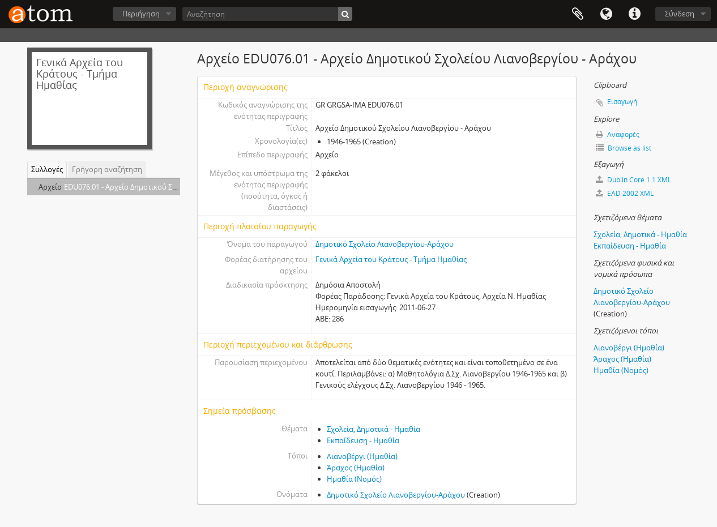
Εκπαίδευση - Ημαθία (363, 440)
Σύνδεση (679, 13)
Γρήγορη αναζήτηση (107, 169)
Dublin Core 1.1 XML (633, 180)
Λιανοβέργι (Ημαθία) (362, 456)
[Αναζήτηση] (267, 14)
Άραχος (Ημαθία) (356, 467)
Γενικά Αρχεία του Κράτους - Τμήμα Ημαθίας (391, 259)
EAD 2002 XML (625, 193)
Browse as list (623, 148)
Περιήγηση (141, 13)
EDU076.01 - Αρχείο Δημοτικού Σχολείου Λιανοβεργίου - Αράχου (172, 187)
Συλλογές (47, 169)
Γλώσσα (606, 14)
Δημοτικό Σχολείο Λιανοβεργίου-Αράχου (384, 244)
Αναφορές (617, 134)
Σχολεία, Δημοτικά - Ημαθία (373, 429)
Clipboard (578, 14)
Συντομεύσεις (634, 14)
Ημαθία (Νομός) (354, 479)
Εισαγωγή (622, 101)
